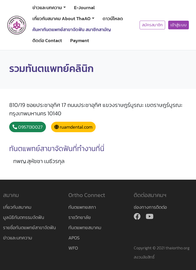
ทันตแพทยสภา (82, 207)
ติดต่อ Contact (47, 40)
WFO (73, 247)
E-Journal (84, 7)
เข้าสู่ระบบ (178, 25)
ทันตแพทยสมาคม (84, 227)
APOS (74, 237)
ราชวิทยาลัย (79, 217)
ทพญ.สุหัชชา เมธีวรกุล (39, 161)
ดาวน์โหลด (113, 18)
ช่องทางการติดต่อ (150, 207)
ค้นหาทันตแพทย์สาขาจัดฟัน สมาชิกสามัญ (71, 29)
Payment (79, 40)
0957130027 (28, 127)
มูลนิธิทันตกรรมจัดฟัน (23, 217)
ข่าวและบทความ (17, 237)
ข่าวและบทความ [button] (47, 7)
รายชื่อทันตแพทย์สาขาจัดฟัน (29, 227)
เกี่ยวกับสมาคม (17, 207)
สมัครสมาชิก (152, 25)
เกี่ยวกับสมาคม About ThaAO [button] (61, 18)
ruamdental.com (73, 127)
